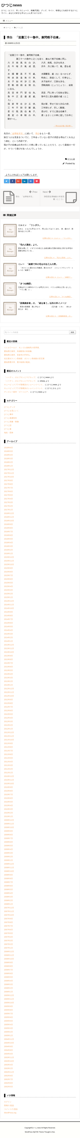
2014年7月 (8, 619)
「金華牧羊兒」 (17, 133)
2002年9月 (8, 1076)
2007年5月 (8, 933)
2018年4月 (8, 455)
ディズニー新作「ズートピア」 (17, 392)
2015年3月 (8, 590)
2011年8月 (8, 747)
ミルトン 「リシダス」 (29, 225)
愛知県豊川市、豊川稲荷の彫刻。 (18, 362)
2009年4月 (8, 849)
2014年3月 (8, 634)
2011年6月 (8, 754)
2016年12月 (9, 513)
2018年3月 (8, 458)
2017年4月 (8, 499)
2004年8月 (8, 1050)
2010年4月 (8, 805)
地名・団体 (8, 433)
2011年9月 (8, 743)
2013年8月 (8, 659)
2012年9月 (8, 700)
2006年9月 (8, 962)
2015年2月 (8, 594)
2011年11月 (9, 736)
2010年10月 (9, 783)
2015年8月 (8, 572)
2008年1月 (8, 904)
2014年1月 (8, 641)
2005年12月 (9, 995)
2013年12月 (9, 645)
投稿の (9, 1105)
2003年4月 (8, 1065)
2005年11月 (9, 999)
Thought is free (49, 1132)
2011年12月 (9, 732)
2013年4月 (8, 674)
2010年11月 (9, 780)
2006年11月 (9, 955)
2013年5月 (8, 670)
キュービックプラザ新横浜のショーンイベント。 (24, 385)
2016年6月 (8, 535)
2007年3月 (8, 941)
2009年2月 (8, 857)
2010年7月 (8, 794)
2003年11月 (9, 1057)
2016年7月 (8, 532)
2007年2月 (8, 944)
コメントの (11, 1109)
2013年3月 (8, 678)
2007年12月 (9, 908)
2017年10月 (9, 477)
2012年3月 (8, 721)
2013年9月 (8, 656)
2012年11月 (9, 692)
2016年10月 (9, 521)
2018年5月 (8, 451)
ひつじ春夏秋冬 (10, 418)
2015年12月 (9, 557)
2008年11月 (9, 867)
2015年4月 (8, 586)
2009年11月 (9, 824)
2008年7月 (8, 882)
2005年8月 (8, 1010)
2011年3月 (8, 765)
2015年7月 (8, 575)
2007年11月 (9, 911)
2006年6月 (8, 973)
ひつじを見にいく (11, 411)
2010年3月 (8, 809)
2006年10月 (9, 959)
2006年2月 (8, 988)
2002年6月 (8, 1083)
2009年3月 (8, 853)
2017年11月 (9, 473)
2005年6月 (8, 1017)
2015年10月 (9, 564)
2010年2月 (8, 813)
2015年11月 (9, 561)
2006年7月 (8, 970)
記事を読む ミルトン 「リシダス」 (57, 238)
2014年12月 (9, 601)
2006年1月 (8, 992)
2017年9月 (8, 480)
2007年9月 (8, 919)
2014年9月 (8, 612)
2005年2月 (8, 1032)
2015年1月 (8, 597)
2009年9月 (8, 831)
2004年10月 (9, 1043)
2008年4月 (8, 893)
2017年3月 (8, 502)
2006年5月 (8, 977)
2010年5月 (8, 802)
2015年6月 (8, 579)
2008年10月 (9, 871)
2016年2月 (8, 550)
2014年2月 (8, 637)
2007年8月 (8, 922)
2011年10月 (9, 740)
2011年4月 (8, 762)
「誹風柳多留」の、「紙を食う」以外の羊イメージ (42, 303)
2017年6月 (8, 491)
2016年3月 (8, 546)
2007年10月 (9, 915)
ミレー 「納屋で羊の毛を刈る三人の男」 (38, 264)
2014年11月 (9, 605)
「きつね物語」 (25, 283)
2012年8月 (8, 703)
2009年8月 (8, 835)
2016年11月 (9, 517)
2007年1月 (8, 948)
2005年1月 (8, 1035)
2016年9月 (8, 524)
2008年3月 (8, 897)
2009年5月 (8, 846)
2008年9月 (8, 875)
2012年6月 (8, 710)
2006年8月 (8, 966)
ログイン (7, 1102)
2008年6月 (8, 886)
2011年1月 (8, 773)
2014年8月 (8, 616)
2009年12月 (9, 820)
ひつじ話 (71, 159)
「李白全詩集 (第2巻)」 (63, 126)
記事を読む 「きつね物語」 (60, 297)
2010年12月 (9, 776)
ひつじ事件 (8, 414)
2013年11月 (9, 648)
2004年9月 (8, 1046)
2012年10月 (9, 696)
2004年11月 (9, 1039)
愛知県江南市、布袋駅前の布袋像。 (18, 351)
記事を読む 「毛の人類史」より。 (58, 258)
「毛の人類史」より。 (28, 245)
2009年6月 (8, 842)
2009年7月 (8, 838)
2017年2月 (8, 506)
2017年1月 (8, 510)
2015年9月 (8, 568)
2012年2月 (8, 725)
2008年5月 (8, 889)
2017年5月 (8, 495)
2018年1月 (8, 466)
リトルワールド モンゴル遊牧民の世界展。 (22, 348)
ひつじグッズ (9, 407)
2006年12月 (9, 951)
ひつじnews (11, 5)
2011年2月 (8, 769)
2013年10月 (9, 652)
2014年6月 (8, 623)
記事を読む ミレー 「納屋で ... (59, 277)
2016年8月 (8, 528)
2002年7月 (8, 1079)
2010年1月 (8, 816)
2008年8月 (8, 878)
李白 (37, 133)
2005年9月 (8, 1006)
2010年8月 (8, 791)
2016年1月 (8, 553)
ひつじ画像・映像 (11, 422)
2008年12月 (9, 864)
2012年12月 (9, 689)
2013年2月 (8, 681)
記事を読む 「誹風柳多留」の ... (59, 316)
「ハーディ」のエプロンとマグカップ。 (20, 377)
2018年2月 (8, 462)
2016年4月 (8, 542)
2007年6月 (8, 930)
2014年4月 (8, 630)
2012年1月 (8, 729)
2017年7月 (8, 488)
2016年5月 (8, 539)
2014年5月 (8, 626)
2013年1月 (8, 685)
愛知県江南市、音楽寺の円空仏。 (18, 355)
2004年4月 (8, 1054)
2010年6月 (8, 798)
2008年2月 (8, 900)
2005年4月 (8, 1024)
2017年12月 (9, 469)
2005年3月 (8, 1028)
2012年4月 (8, 718)
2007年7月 (8, 926)
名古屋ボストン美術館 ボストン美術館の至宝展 (24, 358)
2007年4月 (8, 937)
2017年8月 (8, 484)
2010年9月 (8, 787)
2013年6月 (8, 667)
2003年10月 (9, 1061)
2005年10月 (9, 1003)
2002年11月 (9, 1072)
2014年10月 (9, 608)
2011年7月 (8, 751)
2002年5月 (8, 1087)
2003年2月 (8, 1068)
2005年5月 (8, 1021)
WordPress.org (10, 1113)
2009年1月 (8, 860)
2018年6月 (8, 448)
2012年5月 (8, 714)
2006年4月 (8, 981)
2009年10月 (9, 827)
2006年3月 (8, 984)
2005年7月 (8, 1014)
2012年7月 (8, 707)
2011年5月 (8, 758)
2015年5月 (8, 583)
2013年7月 (8, 663)
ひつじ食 (7, 429)
